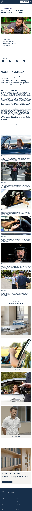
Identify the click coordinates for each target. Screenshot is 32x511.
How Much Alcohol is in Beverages (9, 43)
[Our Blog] (2, 8)
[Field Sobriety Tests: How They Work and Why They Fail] (16, 175)
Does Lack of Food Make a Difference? (9, 47)
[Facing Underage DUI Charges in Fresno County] (16, 202)
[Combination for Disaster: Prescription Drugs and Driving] (16, 229)
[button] (24, 2)
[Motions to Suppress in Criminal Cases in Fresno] (16, 283)
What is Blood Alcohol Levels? (8, 41)
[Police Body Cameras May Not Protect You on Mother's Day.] (16, 256)
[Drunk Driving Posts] (8, 8)
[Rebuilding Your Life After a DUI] (16, 148)
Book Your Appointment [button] (7, 481)
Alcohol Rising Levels (6, 45)
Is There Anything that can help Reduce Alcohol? (11, 49)
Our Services (16, 481)
